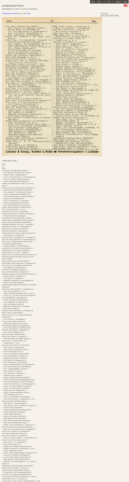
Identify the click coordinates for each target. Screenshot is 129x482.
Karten (125, 1)
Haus (107, 15)
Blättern (118, 1)
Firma (111, 15)
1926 (28, 13)
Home (93, 1)
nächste (15, 13)
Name (102, 15)
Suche (101, 2)
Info (110, 2)
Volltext (116, 15)
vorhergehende (6, 13)
